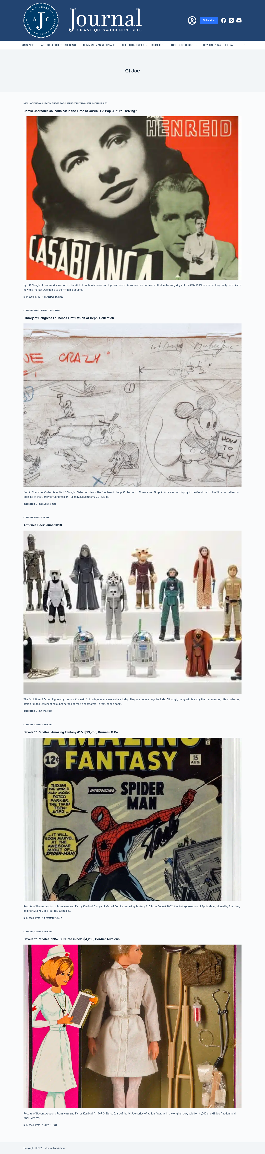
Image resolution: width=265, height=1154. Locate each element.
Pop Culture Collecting (73, 103)
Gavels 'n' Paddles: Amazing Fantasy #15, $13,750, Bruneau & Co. (73, 732)
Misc (25, 103)
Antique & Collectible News (60, 45)
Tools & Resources (185, 45)
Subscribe (208, 20)
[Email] (239, 20)
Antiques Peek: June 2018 (43, 525)
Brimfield (159, 45)
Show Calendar (211, 45)
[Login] (192, 20)
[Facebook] (223, 20)
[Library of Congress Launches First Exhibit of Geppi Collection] (132, 405)
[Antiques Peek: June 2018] (132, 612)
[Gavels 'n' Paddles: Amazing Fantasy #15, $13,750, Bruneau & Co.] (132, 819)
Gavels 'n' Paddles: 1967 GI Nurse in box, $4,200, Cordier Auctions (73, 939)
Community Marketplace (101, 45)
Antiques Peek (41, 517)
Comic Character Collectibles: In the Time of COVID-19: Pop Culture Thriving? (82, 111)
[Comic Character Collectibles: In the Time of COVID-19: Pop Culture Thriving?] (132, 198)
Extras (232, 45)
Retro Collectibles (97, 103)
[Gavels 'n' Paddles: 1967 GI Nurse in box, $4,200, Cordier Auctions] (132, 1026)
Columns (28, 310)
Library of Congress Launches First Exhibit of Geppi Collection (70, 318)
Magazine (30, 45)
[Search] (244, 45)
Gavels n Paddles (43, 724)
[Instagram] (231, 20)
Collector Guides (135, 45)
